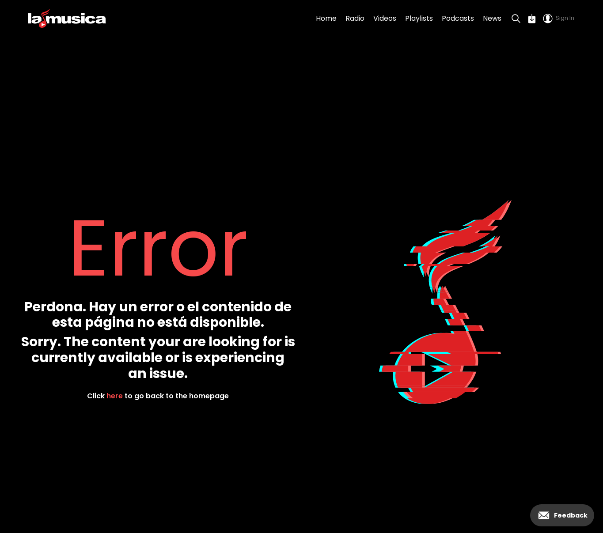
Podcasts (458, 18)
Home (326, 18)
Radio (354, 18)
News (492, 18)
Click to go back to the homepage (158, 396)
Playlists (419, 18)
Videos (384, 18)
